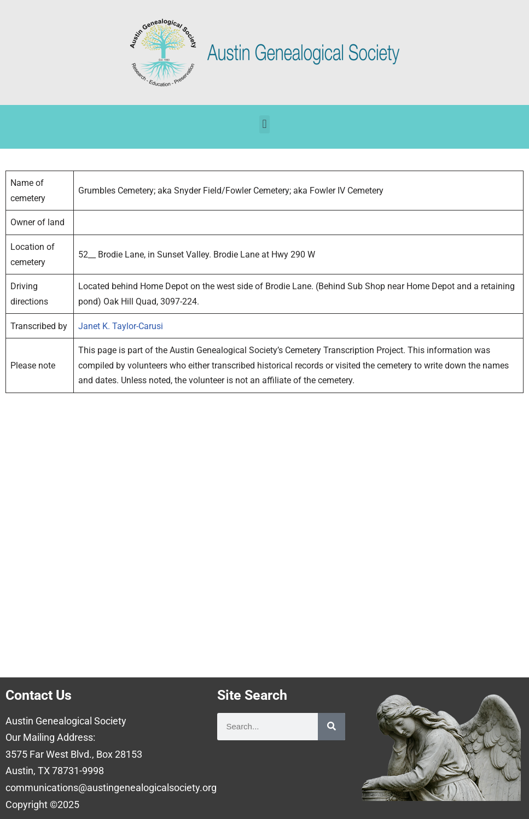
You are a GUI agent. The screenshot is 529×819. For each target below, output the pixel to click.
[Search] (331, 726)
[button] (264, 124)
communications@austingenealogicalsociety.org (111, 787)
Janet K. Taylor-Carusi (120, 326)
